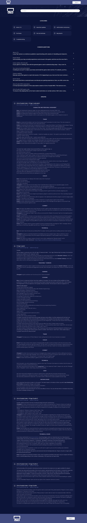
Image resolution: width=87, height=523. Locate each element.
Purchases (17, 33)
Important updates (40, 27)
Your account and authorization (43, 69)
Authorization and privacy (61, 27)
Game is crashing (43, 74)
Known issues (43, 58)
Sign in (76, 2)
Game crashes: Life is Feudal (43, 63)
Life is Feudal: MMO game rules (43, 90)
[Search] (50, 10)
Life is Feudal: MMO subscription (43, 84)
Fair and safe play (39, 33)
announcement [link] (34, 437)
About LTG (17, 27)
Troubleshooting (19, 39)
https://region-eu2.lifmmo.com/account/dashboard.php (48, 240)
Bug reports (58, 33)
